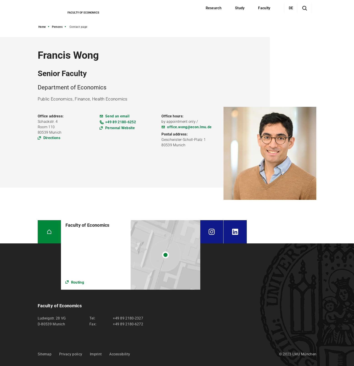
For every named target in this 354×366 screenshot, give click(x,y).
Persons (57, 26)
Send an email (117, 116)
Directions (51, 138)
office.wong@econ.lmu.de (189, 127)
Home (42, 26)
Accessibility (119, 354)
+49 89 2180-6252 (120, 122)
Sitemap (44, 354)
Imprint (96, 354)
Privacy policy (70, 354)
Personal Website (120, 128)
